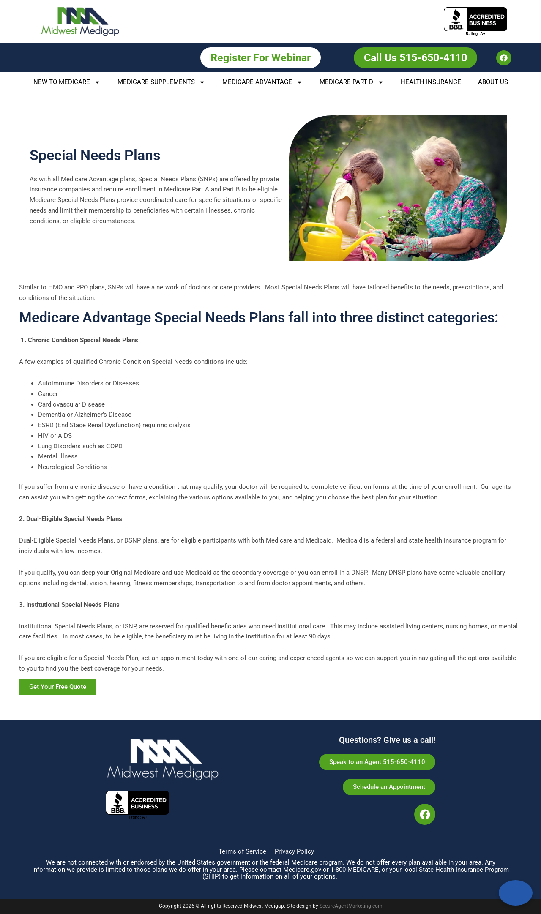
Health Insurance (431, 82)
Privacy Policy (294, 851)
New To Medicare (67, 82)
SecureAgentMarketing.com (351, 906)
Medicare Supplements (161, 82)
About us (493, 82)
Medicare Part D (352, 82)
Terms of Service (242, 851)
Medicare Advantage (262, 82)
